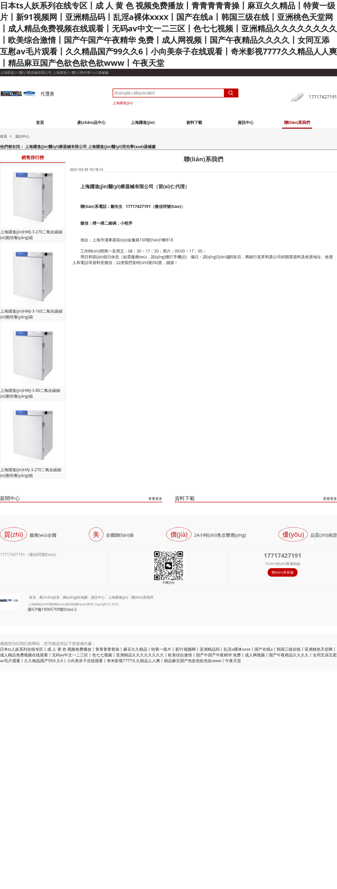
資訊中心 (246, 122)
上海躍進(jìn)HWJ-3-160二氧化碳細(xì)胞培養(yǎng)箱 (31, 314)
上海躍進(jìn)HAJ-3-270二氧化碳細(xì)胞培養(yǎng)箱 (30, 472)
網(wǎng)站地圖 (75, 597)
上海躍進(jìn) (123, 102)
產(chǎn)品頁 (49, 597)
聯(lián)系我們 (297, 122)
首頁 (40, 122)
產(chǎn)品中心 (91, 122)
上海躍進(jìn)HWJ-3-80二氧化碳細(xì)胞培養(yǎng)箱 (30, 393)
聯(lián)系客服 (283, 572)
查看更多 (155, 498)
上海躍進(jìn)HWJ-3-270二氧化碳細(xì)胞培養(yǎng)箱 (31, 234)
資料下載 (194, 122)
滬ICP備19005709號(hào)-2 (52, 609)
